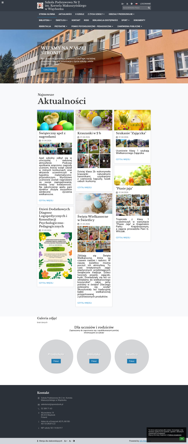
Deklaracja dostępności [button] (105, 20)
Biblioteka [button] (45, 20)
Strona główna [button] (47, 14)
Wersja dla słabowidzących (50, 441)
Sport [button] (125, 20)
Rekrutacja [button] (45, 26)
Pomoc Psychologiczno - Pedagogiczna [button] (92, 26)
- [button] (127, 4)
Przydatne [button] (61, 26)
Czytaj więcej (49, 70)
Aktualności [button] (65, 14)
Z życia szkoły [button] (96, 14)
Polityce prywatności (174, 435)
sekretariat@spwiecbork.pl (52, 404)
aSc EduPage (145, 441)
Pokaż (56, 361)
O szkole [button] (79, 14)
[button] (136, 3)
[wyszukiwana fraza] (136, 8)
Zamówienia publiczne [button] (130, 26)
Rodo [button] (86, 20)
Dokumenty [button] (139, 20)
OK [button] (182, 439)
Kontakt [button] (76, 20)
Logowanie (145, 4)
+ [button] (122, 4)
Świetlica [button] (62, 20)
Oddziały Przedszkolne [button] (122, 14)
